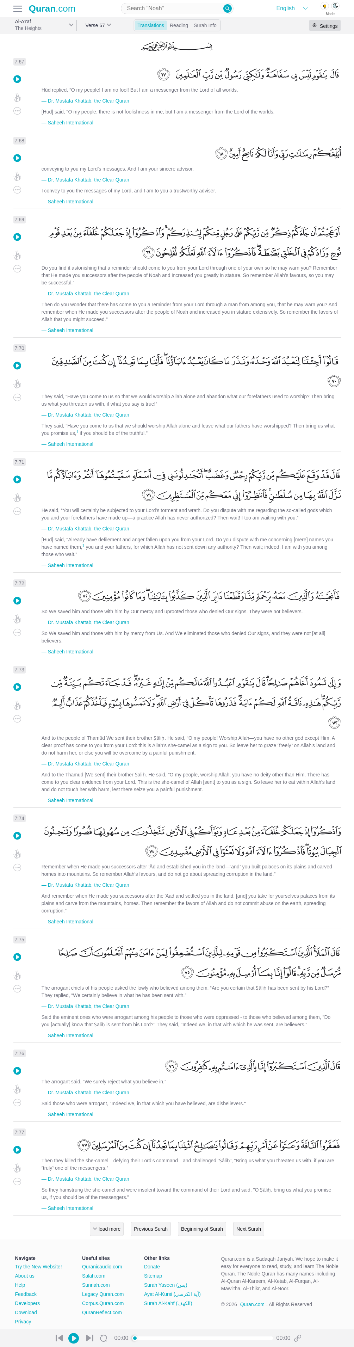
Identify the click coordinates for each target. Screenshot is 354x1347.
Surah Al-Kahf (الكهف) (168, 1303)
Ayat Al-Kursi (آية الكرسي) (172, 1294)
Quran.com (252, 1304)
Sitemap (153, 1276)
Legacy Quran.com (103, 1294)
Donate (152, 1266)
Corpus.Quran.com (103, 1303)
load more (109, 1229)
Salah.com (93, 1276)
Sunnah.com (96, 1285)
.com (52, 8)
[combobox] (177, 8)
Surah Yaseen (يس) (165, 1285)
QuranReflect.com (102, 1312)
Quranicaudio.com (102, 1266)
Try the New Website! (38, 1266)
